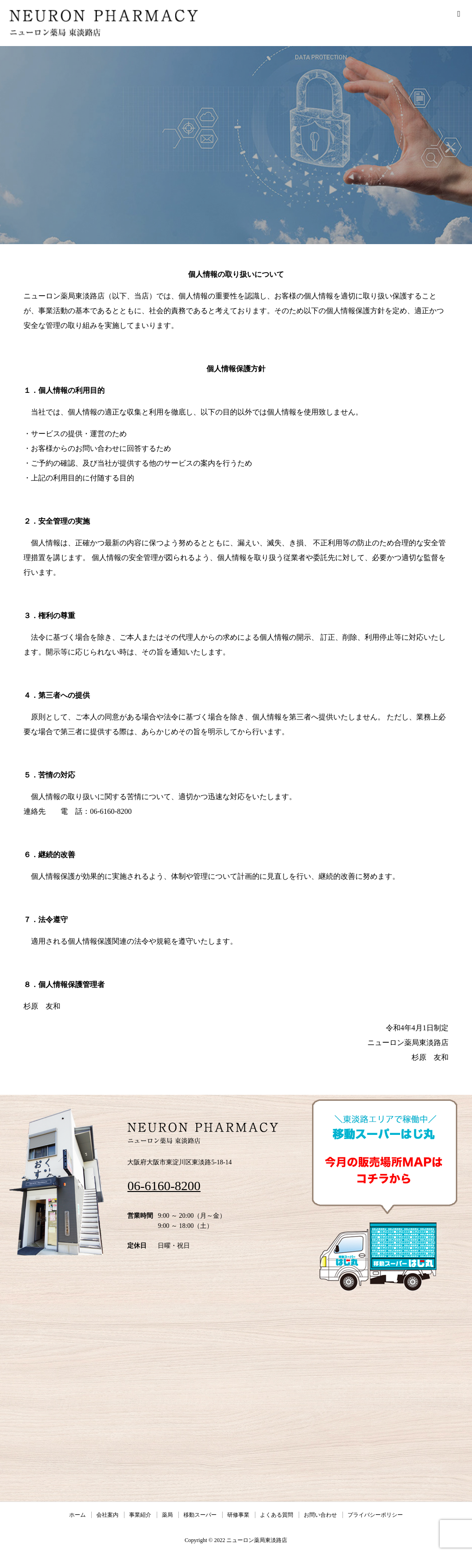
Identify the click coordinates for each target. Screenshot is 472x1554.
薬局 (167, 1515)
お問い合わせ (320, 1515)
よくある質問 (276, 1515)
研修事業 (238, 1515)
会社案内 (107, 1515)
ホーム (77, 1515)
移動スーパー (200, 1515)
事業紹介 (140, 1515)
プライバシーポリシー (375, 1515)
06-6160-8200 (164, 1186)
